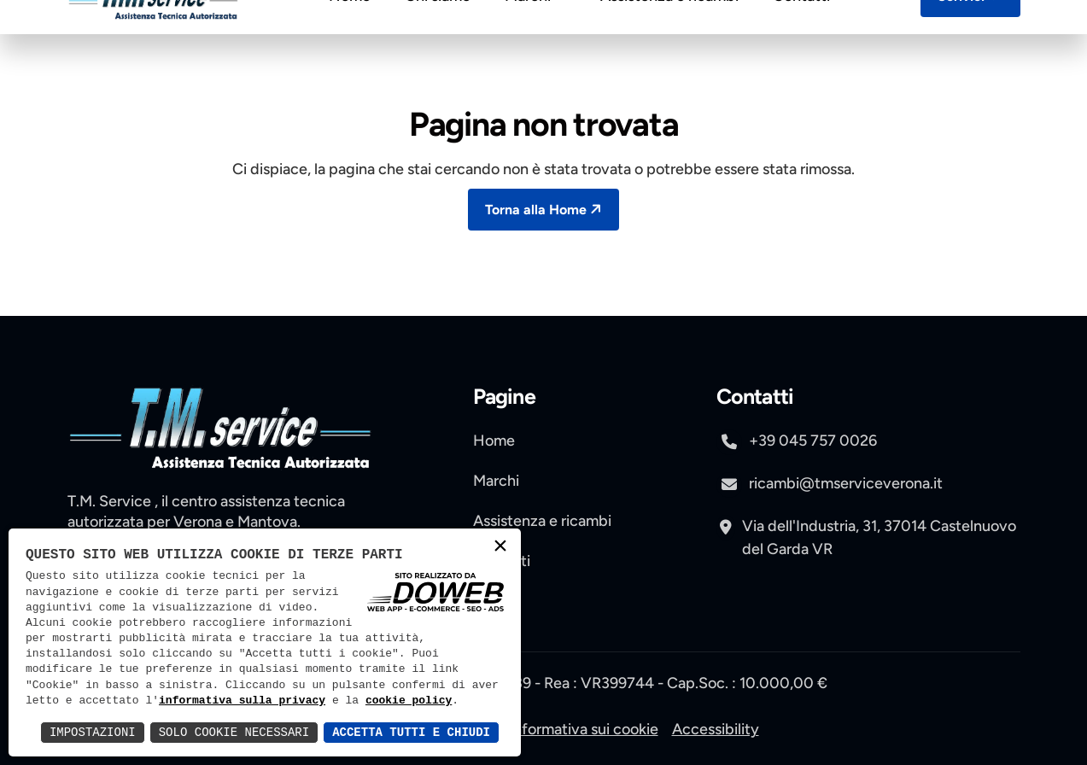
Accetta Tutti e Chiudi (411, 732)
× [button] (500, 547)
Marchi (535, 37)
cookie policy (408, 701)
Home (350, 37)
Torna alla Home (545, 209)
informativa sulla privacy (242, 701)
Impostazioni (93, 732)
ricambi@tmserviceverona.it (829, 485)
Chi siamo (437, 37)
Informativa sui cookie (583, 729)
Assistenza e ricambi (669, 37)
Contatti (801, 37)
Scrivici (972, 37)
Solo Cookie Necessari (234, 732)
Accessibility (715, 729)
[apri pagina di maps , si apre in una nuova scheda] (868, 529)
